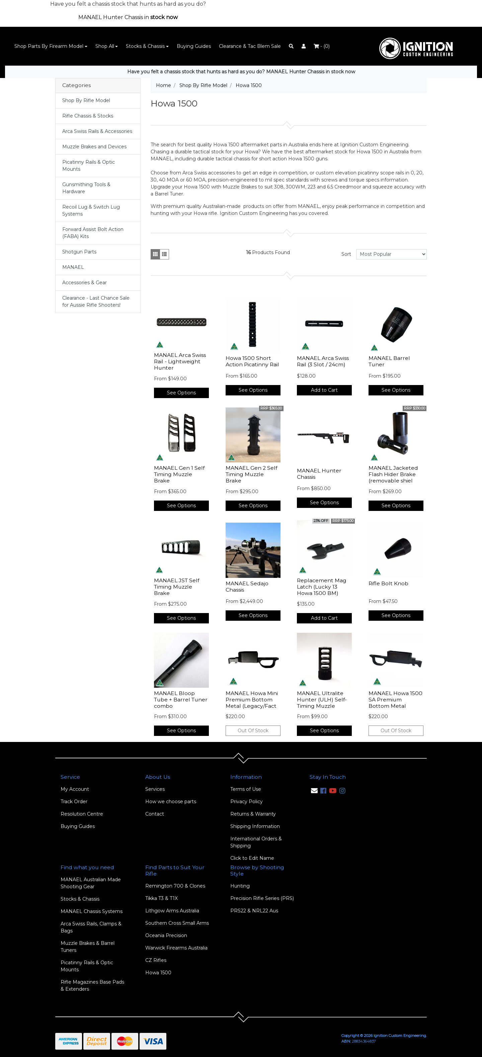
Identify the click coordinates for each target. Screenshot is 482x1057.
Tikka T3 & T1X (161, 898)
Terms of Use (245, 789)
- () (322, 46)
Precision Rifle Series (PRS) (262, 898)
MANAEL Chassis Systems (92, 911)
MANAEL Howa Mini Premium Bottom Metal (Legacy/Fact (252, 699)
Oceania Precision (166, 935)
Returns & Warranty (253, 814)
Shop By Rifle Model (86, 100)
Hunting (240, 886)
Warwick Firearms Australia (176, 948)
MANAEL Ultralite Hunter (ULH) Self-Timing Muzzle (322, 699)
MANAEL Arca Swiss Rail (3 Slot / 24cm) (323, 361)
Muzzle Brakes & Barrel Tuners (87, 946)
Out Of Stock (253, 731)
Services (155, 789)
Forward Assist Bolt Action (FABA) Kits (93, 232)
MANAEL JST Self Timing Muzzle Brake (176, 586)
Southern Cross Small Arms (177, 923)
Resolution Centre (82, 814)
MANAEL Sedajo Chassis (247, 586)
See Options (181, 393)
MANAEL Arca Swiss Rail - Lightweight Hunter (180, 361)
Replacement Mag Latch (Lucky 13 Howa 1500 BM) (321, 586)
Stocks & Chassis (145, 46)
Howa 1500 (158, 973)
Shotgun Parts (79, 252)
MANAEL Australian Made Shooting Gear (91, 883)
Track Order (74, 802)
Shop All (104, 46)
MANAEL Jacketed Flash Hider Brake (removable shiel (393, 474)
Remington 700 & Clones (175, 886)
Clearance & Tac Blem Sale (250, 46)
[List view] (164, 254)
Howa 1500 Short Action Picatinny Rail (252, 361)
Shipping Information (255, 826)
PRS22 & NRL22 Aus (254, 911)
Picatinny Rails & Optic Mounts (88, 165)
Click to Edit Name (252, 858)
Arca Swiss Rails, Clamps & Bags (91, 927)
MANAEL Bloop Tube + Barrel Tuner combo (181, 699)
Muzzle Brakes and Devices (94, 147)
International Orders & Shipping (256, 842)
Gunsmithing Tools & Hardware (86, 188)
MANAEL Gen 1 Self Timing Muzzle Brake (179, 474)
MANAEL (73, 267)
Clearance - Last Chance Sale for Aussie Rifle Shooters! (96, 301)
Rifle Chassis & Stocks (87, 116)
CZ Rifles (155, 960)
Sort (346, 254)
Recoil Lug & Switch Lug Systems (91, 210)
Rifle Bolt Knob (388, 583)
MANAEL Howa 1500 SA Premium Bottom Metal (395, 699)
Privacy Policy (246, 802)
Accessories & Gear (84, 283)
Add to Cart (324, 390)
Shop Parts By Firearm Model (48, 46)
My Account (75, 789)
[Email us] (314, 791)
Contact (154, 814)
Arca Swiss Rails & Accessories (97, 131)
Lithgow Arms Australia (172, 911)
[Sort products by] (391, 254)
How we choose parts (170, 802)
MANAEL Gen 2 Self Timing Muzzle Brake (251, 474)
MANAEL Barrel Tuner (389, 361)
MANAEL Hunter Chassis (319, 473)
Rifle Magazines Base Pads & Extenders (92, 985)
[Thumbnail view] (155, 254)
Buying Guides (194, 46)
